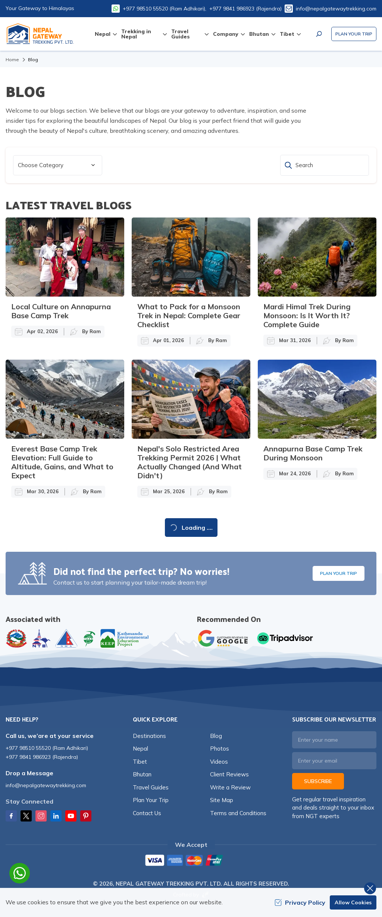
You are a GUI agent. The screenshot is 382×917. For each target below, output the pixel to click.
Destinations (149, 735)
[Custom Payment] (191, 861)
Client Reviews (229, 774)
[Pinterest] (85, 815)
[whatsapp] (19, 873)
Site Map (221, 800)
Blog (216, 735)
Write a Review (230, 787)
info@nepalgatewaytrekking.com (336, 8)
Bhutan (142, 774)
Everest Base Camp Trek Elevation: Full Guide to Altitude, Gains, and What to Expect (62, 462)
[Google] (225, 638)
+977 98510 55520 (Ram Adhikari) (47, 748)
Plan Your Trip (353, 34)
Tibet (140, 761)
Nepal (140, 748)
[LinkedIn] (56, 815)
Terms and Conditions (238, 813)
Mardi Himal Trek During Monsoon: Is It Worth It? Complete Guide (307, 315)
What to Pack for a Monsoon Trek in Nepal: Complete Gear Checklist (188, 315)
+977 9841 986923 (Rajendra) (245, 8)
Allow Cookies (353, 902)
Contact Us (147, 813)
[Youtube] (70, 815)
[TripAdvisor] (285, 638)
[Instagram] (41, 815)
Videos (219, 761)
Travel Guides (151, 787)
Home (12, 59)
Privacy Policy (300, 902)
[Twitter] (26, 815)
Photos (219, 748)
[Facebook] (11, 815)
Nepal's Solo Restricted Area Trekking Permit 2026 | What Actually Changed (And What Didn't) (189, 462)
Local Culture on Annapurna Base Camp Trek (61, 311)
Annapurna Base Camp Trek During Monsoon (313, 453)
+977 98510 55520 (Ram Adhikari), (164, 8)
